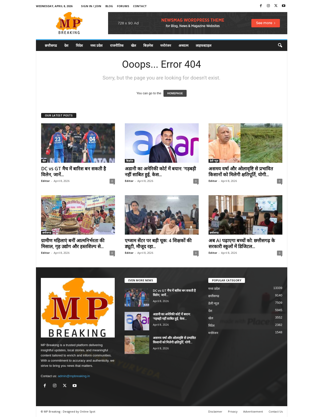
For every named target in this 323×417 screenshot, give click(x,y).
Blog (109, 6)
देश (66, 45)
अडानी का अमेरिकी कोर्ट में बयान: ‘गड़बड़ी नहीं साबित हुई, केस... (160, 171)
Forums (123, 6)
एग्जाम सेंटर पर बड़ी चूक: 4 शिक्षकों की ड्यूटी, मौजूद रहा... (158, 243)
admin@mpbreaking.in (74, 376)
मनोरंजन (165, 45)
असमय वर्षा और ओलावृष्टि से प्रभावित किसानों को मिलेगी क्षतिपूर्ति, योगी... (241, 171)
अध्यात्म (183, 45)
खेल (133, 45)
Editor (45, 181)
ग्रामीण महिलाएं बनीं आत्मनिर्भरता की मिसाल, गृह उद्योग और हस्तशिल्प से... (72, 243)
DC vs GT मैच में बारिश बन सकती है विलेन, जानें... (73, 171)
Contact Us (276, 411)
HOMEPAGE (175, 93)
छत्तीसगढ (51, 45)
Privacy (233, 411)
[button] (280, 45)
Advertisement (253, 411)
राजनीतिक (117, 45)
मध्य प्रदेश (96, 45)
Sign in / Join (91, 6)
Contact (140, 6)
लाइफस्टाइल (203, 45)
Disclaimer (215, 411)
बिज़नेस (148, 45)
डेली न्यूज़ (214, 160)
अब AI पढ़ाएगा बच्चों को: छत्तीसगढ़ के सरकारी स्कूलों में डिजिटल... (242, 243)
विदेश (79, 45)
